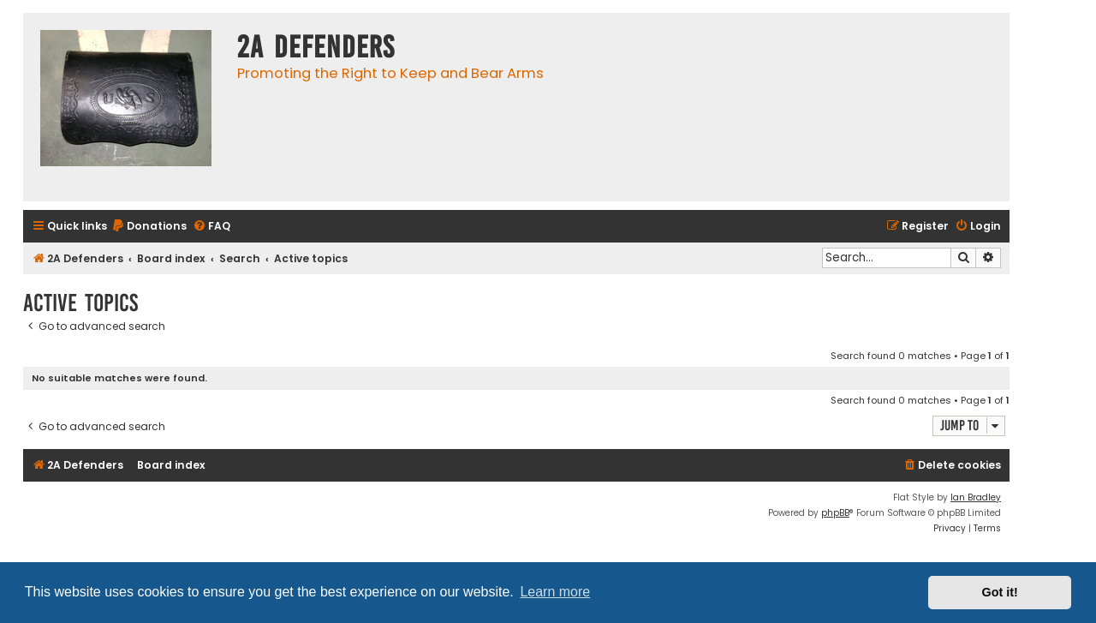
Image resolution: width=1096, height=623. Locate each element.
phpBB (835, 512)
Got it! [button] (1000, 592)
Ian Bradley (975, 497)
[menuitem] (149, 226)
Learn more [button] (555, 591)
